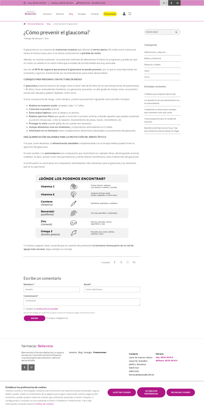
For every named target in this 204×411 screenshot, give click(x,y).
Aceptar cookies (122, 392)
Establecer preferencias (151, 392)
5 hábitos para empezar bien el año (160, 94)
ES (164, 3)
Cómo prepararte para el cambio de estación (160, 120)
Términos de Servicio (88, 313)
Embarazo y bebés (152, 64)
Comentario (31, 295)
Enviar (34, 318)
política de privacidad (47, 308)
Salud (146, 71)
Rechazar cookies (180, 392)
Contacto (95, 14)
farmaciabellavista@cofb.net (141, 374)
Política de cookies (44, 403)
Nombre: (29, 284)
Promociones (110, 14)
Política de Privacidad (65, 313)
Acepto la (41, 308)
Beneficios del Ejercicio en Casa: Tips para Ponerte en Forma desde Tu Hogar (161, 129)
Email (87, 284)
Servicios (60, 14)
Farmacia (47, 14)
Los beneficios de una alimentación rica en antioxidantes (161, 101)
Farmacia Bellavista (35, 24)
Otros (147, 77)
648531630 (134, 371)
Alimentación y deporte (155, 52)
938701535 (134, 367)
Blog (71, 14)
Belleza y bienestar (152, 58)
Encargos (82, 14)
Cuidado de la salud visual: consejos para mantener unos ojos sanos (160, 111)
